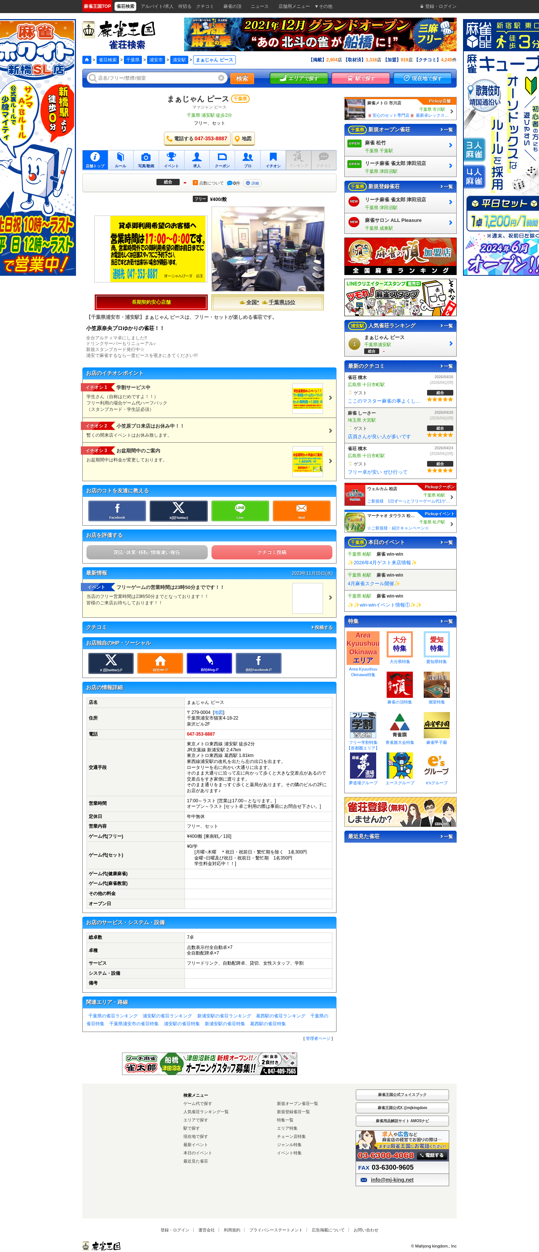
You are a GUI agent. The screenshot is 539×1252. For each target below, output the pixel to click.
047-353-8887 (201, 734)
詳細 (252, 183)
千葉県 (133, 59)
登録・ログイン (175, 1230)
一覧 (446, 129)
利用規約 (232, 1230)
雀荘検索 (108, 59)
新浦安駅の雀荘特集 (225, 1023)
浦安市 (156, 59)
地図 (218, 712)
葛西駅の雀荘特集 (268, 1023)
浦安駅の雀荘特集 (182, 1023)
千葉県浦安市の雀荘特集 (134, 1023)
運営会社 (206, 1230)
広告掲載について (328, 1230)
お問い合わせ (366, 1230)
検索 (242, 78)
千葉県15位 (279, 302)
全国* (249, 302)
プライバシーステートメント (276, 1230)
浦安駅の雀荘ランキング (167, 1016)
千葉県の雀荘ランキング (113, 1016)
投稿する (321, 627)
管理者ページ (318, 1038)
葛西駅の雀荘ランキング (280, 1016)
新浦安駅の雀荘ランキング (224, 1016)
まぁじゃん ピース (198, 99)
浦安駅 (179, 59)
